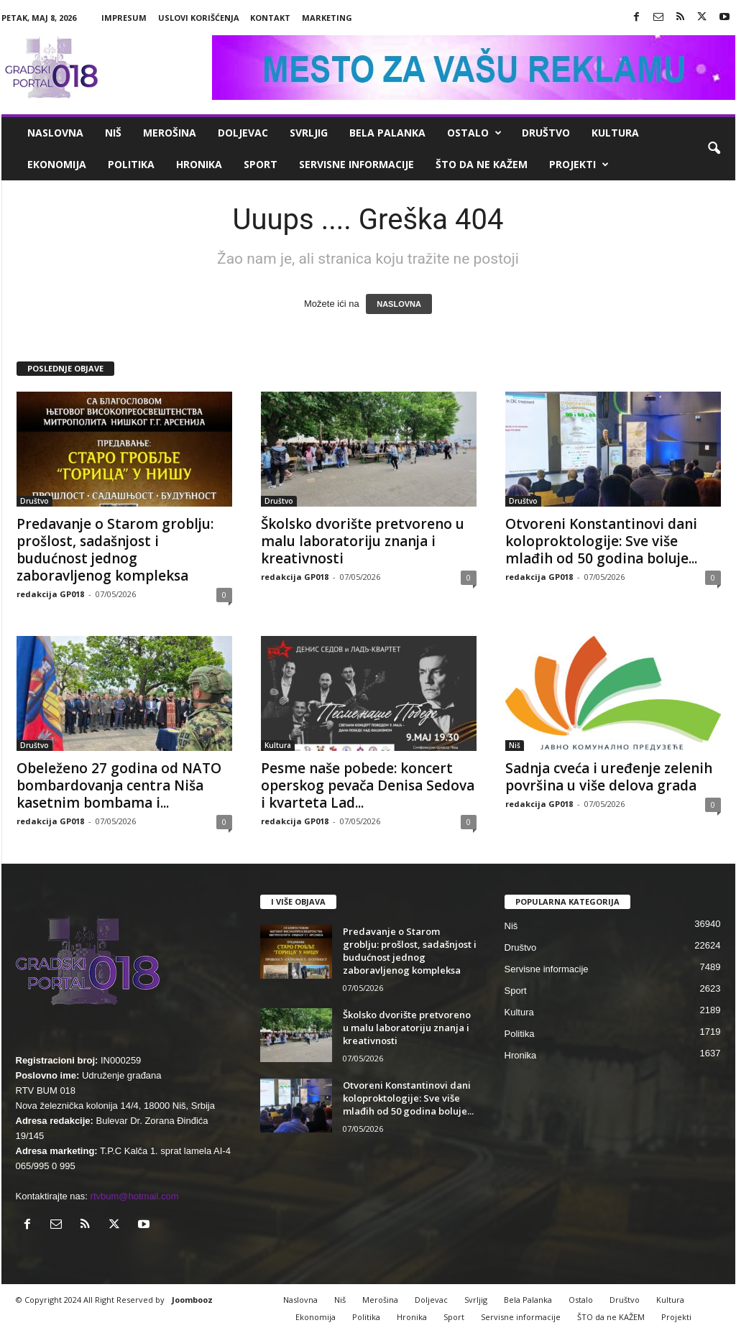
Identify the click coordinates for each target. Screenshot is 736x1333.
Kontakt (270, 17)
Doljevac (243, 132)
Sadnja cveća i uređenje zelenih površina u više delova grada (608, 777)
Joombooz (192, 1299)
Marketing (327, 17)
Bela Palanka (387, 132)
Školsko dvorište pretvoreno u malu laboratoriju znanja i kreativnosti (362, 541)
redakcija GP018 (50, 594)
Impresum (124, 17)
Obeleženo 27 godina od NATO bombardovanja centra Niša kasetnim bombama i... (119, 785)
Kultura (615, 132)
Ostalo (474, 133)
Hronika (199, 164)
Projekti (579, 164)
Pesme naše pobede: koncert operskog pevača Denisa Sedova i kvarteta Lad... (367, 785)
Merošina (169, 132)
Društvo (546, 132)
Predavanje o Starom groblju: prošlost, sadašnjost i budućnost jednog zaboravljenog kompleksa (115, 550)
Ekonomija (56, 164)
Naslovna (55, 132)
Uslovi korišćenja (198, 17)
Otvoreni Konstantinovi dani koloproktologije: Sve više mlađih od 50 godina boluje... (601, 541)
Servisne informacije (356, 164)
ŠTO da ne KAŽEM (482, 164)
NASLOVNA (399, 304)
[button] (714, 149)
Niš (113, 132)
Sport (260, 164)
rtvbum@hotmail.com (135, 1196)
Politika (131, 164)
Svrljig (309, 132)
